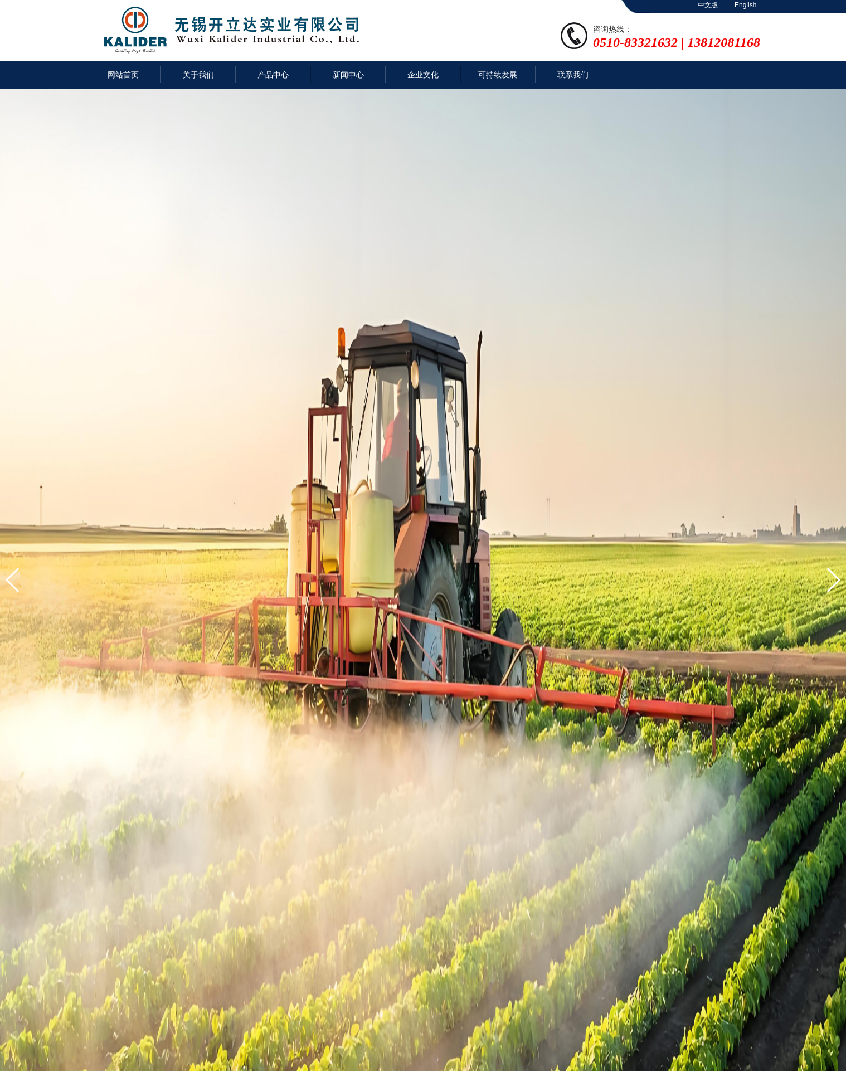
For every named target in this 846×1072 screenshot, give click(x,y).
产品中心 (273, 74)
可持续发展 (497, 74)
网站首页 (123, 74)
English (745, 5)
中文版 (708, 5)
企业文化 (423, 74)
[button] (13, 580)
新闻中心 (348, 74)
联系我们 (573, 74)
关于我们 (198, 74)
